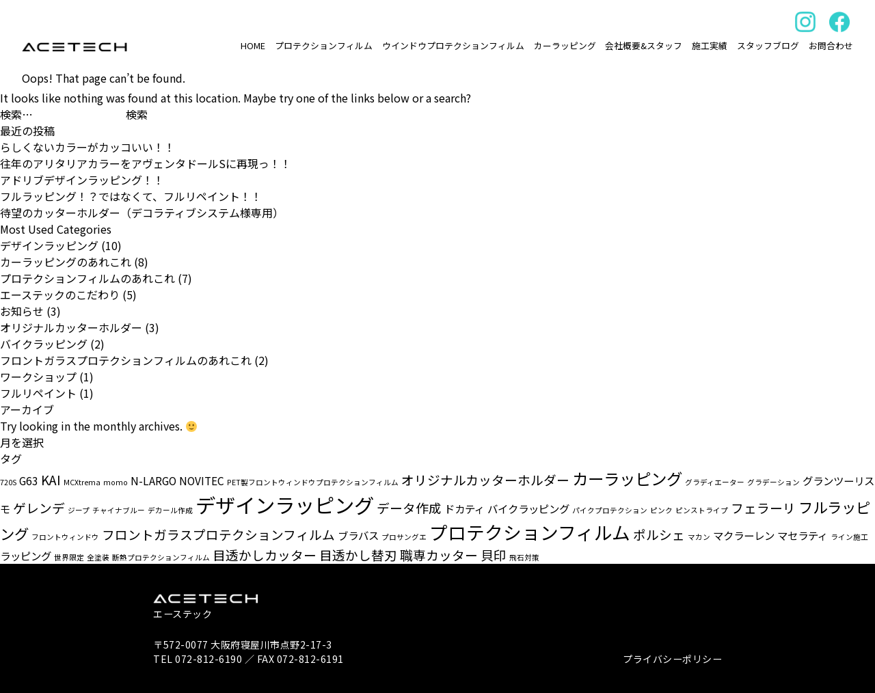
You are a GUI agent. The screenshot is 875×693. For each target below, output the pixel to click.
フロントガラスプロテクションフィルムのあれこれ (126, 360)
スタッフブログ (768, 45)
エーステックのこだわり (60, 294)
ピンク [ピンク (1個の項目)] (661, 510)
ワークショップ (38, 376)
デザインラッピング (49, 245)
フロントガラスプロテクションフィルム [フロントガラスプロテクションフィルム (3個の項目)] (218, 534)
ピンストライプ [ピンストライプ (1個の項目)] (701, 510)
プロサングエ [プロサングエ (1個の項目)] (404, 537)
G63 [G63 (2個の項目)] (28, 480)
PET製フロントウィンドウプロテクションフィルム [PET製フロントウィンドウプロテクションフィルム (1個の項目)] (313, 482)
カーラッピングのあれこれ (65, 262)
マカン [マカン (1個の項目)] (699, 537)
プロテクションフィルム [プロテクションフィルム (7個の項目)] (529, 532)
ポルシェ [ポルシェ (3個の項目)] (659, 534)
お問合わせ (831, 45)
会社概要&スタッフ (643, 45)
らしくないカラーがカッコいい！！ (87, 147)
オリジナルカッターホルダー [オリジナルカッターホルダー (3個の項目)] (485, 479)
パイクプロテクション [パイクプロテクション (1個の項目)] (609, 510)
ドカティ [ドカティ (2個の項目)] (464, 508)
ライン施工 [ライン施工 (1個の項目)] (849, 537)
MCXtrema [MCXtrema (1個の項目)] (82, 482)
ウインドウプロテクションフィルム (453, 45)
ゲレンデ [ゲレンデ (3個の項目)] (39, 507)
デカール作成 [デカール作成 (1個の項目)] (170, 510)
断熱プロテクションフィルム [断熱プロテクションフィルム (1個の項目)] (161, 557)
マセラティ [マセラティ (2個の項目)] (802, 535)
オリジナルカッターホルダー (71, 327)
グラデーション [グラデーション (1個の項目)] (773, 482)
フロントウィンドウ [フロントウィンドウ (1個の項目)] (65, 537)
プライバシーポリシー (672, 659)
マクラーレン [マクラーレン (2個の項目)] (744, 535)
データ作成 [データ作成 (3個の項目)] (409, 507)
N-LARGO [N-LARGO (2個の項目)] (153, 480)
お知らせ (22, 311)
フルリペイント (38, 393)
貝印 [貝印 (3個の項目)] (494, 554)
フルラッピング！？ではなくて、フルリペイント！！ (131, 196)
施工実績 (709, 45)
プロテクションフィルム (324, 45)
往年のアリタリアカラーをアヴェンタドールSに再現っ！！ (145, 163)
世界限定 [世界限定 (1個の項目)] (69, 557)
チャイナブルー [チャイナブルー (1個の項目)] (118, 510)
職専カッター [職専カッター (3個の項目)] (439, 554)
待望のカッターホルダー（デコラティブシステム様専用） (142, 212)
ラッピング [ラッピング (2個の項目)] (25, 555)
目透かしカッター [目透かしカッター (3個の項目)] (265, 554)
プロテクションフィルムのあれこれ (87, 278)
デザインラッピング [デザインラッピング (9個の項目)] (285, 504)
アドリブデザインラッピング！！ (82, 180)
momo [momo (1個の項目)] (115, 482)
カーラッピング (565, 45)
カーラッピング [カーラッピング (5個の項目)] (627, 478)
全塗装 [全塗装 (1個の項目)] (98, 557)
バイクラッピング (44, 344)
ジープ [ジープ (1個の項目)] (79, 510)
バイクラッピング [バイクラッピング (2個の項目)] (528, 508)
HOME (253, 45)
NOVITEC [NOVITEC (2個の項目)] (201, 480)
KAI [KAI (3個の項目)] (51, 479)
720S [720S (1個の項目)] (8, 482)
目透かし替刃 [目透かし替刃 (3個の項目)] (358, 554)
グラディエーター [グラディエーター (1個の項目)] (714, 482)
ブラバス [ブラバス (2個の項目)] (358, 535)
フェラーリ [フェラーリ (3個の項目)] (763, 507)
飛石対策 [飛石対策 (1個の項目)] (524, 557)
